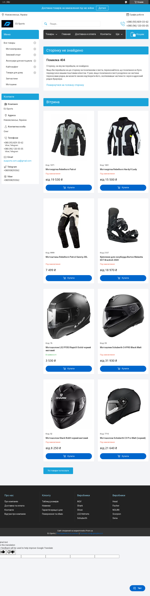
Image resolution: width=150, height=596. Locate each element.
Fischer (116, 505)
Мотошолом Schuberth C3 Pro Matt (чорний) (123, 438)
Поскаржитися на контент (68, 533)
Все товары (9, 43)
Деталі (102, 8)
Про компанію (11, 501)
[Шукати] (46, 24)
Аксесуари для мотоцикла (19, 61)
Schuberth (82, 518)
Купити (71, 187)
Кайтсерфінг (12, 67)
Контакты (105, 34)
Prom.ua (89, 531)
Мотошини (11, 84)
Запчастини (12, 78)
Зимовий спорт (13, 55)
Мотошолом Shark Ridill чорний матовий (67, 438)
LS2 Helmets (83, 514)
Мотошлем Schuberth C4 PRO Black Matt (120, 347)
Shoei (80, 510)
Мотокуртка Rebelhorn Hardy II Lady (118, 169)
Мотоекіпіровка (13, 49)
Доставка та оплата (14, 505)
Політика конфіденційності (91, 533)
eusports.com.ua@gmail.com (17, 161)
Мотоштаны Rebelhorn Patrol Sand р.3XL (67, 257)
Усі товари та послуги (58, 470)
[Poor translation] (11, 552)
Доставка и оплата (85, 34)
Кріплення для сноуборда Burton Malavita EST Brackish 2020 (121, 258)
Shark (80, 505)
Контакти (9, 510)
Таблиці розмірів (50, 501)
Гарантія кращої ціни (52, 510)
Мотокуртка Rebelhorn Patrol (61, 169)
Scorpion (117, 514)
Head (115, 501)
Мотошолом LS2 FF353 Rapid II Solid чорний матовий (68, 349)
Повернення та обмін (52, 514)
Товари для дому (14, 72)
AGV (79, 501)
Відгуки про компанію (15, 514)
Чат (137, 588)
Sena (115, 518)
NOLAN (116, 510)
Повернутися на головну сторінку (65, 85)
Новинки (46, 505)
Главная (66, 34)
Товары (50, 34)
